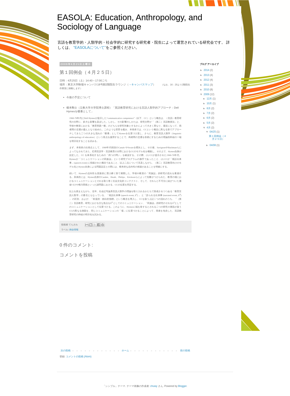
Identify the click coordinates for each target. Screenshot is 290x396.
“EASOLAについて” (89, 47)
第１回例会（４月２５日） (217, 137)
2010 (207, 89)
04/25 (213, 131)
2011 (207, 84)
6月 (209, 117)
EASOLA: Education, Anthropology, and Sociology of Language (129, 22)
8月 (209, 108)
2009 (207, 94)
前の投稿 (185, 350)
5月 (209, 122)
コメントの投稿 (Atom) (78, 356)
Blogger (182, 386)
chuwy (153, 386)
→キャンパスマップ (141, 84)
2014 (207, 70)
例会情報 (73, 229)
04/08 (213, 145)
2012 (207, 79)
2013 (207, 75)
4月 (209, 127)
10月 (210, 103)
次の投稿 (66, 350)
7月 (209, 113)
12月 (210, 98)
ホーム (125, 350)
